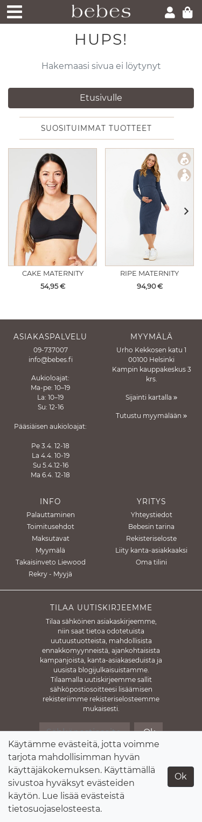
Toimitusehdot (50, 527)
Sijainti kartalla (151, 397)
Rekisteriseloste (151, 538)
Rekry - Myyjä (50, 574)
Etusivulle (101, 98)
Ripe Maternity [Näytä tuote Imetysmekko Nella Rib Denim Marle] (149, 273)
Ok (181, 776)
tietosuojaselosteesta (54, 809)
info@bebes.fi (51, 360)
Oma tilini (151, 562)
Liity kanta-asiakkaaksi (151, 550)
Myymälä (50, 550)
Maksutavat (50, 538)
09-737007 (50, 350)
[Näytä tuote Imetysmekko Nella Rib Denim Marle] (149, 207)
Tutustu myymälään (151, 416)
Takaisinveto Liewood (51, 562)
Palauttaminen (50, 515)
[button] (183, 211)
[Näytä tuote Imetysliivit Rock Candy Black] (52, 207)
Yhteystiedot (151, 515)
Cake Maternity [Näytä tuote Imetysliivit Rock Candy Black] (52, 273)
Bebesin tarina (151, 527)
